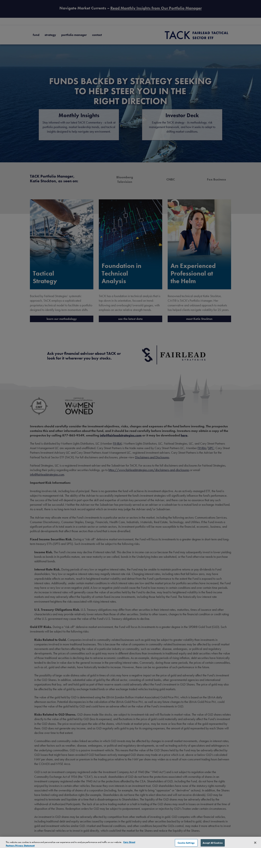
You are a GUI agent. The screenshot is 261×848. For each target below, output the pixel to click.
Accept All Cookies (213, 844)
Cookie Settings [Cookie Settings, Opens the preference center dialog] (186, 844)
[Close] (255, 844)
